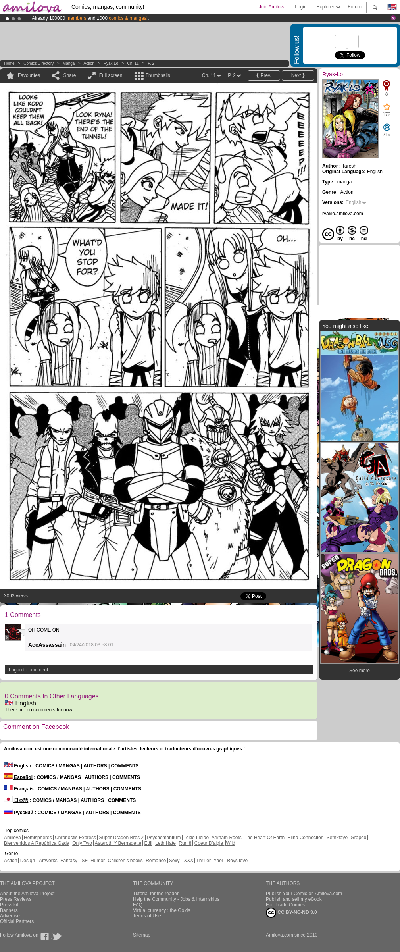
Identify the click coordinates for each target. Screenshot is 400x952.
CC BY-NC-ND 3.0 (291, 913)
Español (18, 777)
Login (300, 7)
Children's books (125, 860)
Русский (18, 812)
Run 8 (185, 843)
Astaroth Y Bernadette (118, 843)
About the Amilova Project (27, 893)
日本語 (16, 800)
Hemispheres (38, 837)
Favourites (29, 75)
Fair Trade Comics (285, 905)
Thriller (204, 860)
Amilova (12, 837)
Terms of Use (147, 916)
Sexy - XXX (181, 860)
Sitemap (141, 935)
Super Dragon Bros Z (121, 837)
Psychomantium (164, 837)
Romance (156, 860)
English (20, 703)
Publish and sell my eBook (294, 899)
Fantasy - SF (74, 860)
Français (19, 789)
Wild (230, 843)
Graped (358, 837)
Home (9, 63)
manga (69, 63)
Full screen (111, 75)
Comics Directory (38, 63)
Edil (148, 843)
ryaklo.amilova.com (342, 213)
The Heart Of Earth (264, 837)
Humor (97, 860)
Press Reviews (15, 899)
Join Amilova (272, 7)
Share (69, 75)
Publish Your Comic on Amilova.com (304, 893)
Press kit (9, 905)
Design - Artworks (39, 860)
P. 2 (151, 63)
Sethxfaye (337, 837)
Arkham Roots (227, 837)
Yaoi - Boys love (230, 860)
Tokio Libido (196, 837)
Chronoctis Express (75, 837)
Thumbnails (158, 75)
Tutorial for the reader (156, 893)
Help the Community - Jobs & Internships (176, 899)
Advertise (10, 916)
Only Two (82, 843)
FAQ (137, 905)
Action (88, 63)
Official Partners (17, 921)
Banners (9, 910)
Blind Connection (306, 837)
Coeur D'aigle (209, 843)
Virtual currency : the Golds (161, 910)
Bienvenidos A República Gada (36, 843)
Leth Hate (165, 843)
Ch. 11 (132, 63)
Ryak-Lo (111, 63)
